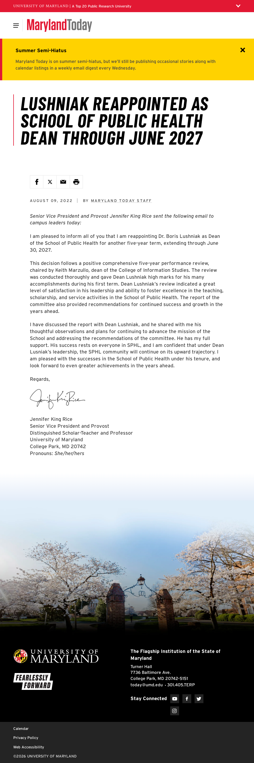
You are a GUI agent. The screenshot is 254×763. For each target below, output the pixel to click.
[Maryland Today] (59, 25)
